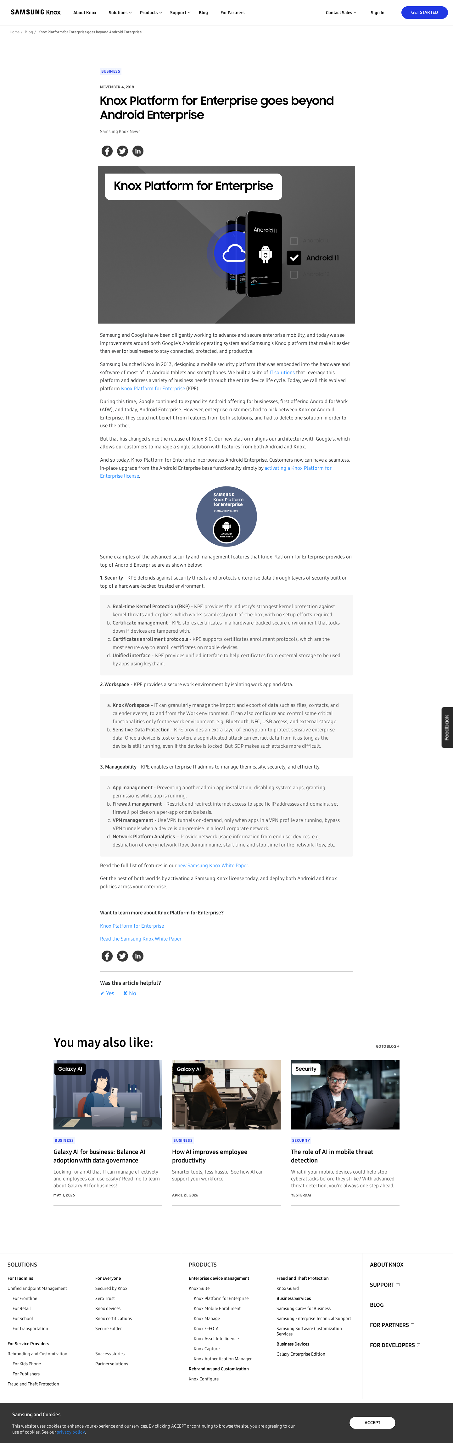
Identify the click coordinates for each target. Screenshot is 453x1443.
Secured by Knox (111, 1288)
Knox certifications (113, 1318)
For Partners (232, 12)
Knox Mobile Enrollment (217, 1308)
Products (203, 1264)
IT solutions (282, 372)
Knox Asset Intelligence (216, 1338)
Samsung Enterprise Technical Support (314, 1318)
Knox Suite (199, 1288)
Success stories (110, 1354)
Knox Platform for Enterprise (153, 388)
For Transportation (30, 1328)
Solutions (22, 1264)
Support (382, 1284)
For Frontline (25, 1298)
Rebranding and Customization (37, 1354)
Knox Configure (204, 1379)
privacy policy (71, 1432)
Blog (203, 12)
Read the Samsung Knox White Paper (141, 939)
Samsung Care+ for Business (304, 1308)
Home (15, 32)
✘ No (129, 993)
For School (23, 1318)
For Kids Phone (27, 1364)
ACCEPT (372, 1422)
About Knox (84, 12)
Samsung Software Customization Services (309, 1331)
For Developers (392, 1345)
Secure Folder (108, 1328)
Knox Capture (207, 1348)
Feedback (447, 727)
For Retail (22, 1308)
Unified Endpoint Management (37, 1288)
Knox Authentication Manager (223, 1359)
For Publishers (26, 1374)
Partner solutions (111, 1364)
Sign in (377, 12)
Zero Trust (105, 1298)
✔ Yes (107, 993)
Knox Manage (207, 1318)
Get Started (424, 12)
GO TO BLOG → (388, 1046)
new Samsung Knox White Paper (212, 866)
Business (110, 71)
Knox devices (107, 1308)
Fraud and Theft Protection (33, 1384)
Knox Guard (288, 1288)
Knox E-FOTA (206, 1328)
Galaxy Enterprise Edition (301, 1354)
